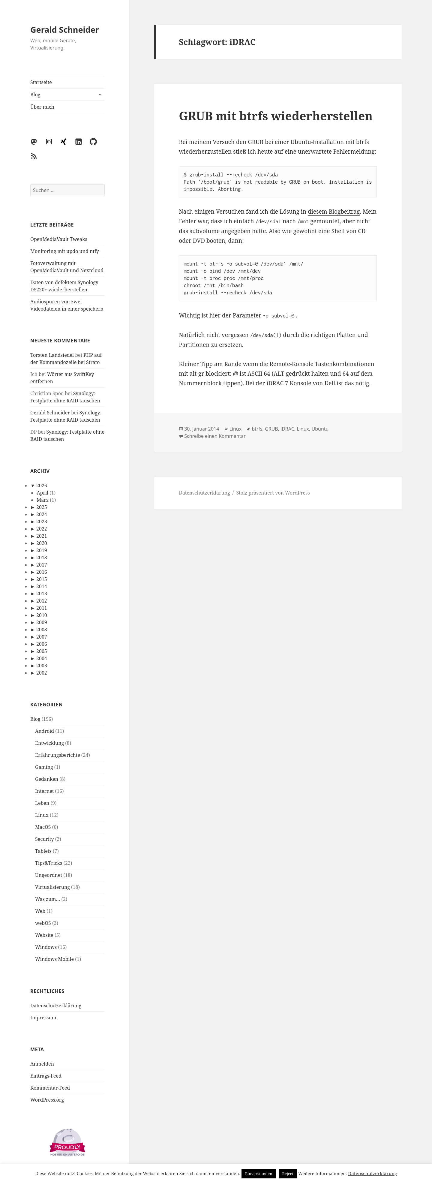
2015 (41, 579)
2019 (41, 550)
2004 (41, 658)
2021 (41, 536)
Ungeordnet (48, 875)
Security (44, 839)
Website (44, 935)
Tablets (43, 851)
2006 (41, 644)
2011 (41, 608)
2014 (41, 586)
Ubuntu (320, 429)
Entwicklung (49, 743)
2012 (41, 600)
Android (44, 731)
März (43, 500)
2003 (41, 665)
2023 (41, 521)
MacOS (43, 827)
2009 (41, 622)
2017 (41, 564)
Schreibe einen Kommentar (215, 436)
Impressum (43, 1017)
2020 (41, 543)
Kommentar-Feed (50, 1087)
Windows (46, 947)
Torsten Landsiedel (52, 355)
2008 (41, 629)
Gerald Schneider (64, 29)
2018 (41, 557)
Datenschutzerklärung (55, 1005)
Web (40, 911)
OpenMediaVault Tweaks (58, 239)
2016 (41, 572)
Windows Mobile (54, 959)
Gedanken (46, 779)
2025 (41, 507)
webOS (43, 923)
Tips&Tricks (48, 863)
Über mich (42, 107)
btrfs (257, 429)
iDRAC (287, 429)
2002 (41, 672)
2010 (41, 615)
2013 (41, 593)
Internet (44, 791)
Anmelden (42, 1063)
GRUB (271, 429)
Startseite (41, 82)
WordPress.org (47, 1099)
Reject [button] (287, 1173)
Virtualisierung (52, 887)
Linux (42, 815)
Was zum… (47, 899)
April (42, 492)
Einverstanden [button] (258, 1173)
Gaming (44, 767)
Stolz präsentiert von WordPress (273, 492)
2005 (41, 651)
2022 (41, 528)
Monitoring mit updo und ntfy (64, 251)
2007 (41, 636)
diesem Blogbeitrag (334, 211)
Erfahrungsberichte (57, 755)
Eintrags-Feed (46, 1075)
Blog (35, 94)
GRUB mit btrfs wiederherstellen (276, 116)
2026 (41, 485)
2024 (41, 514)
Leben (42, 803)
